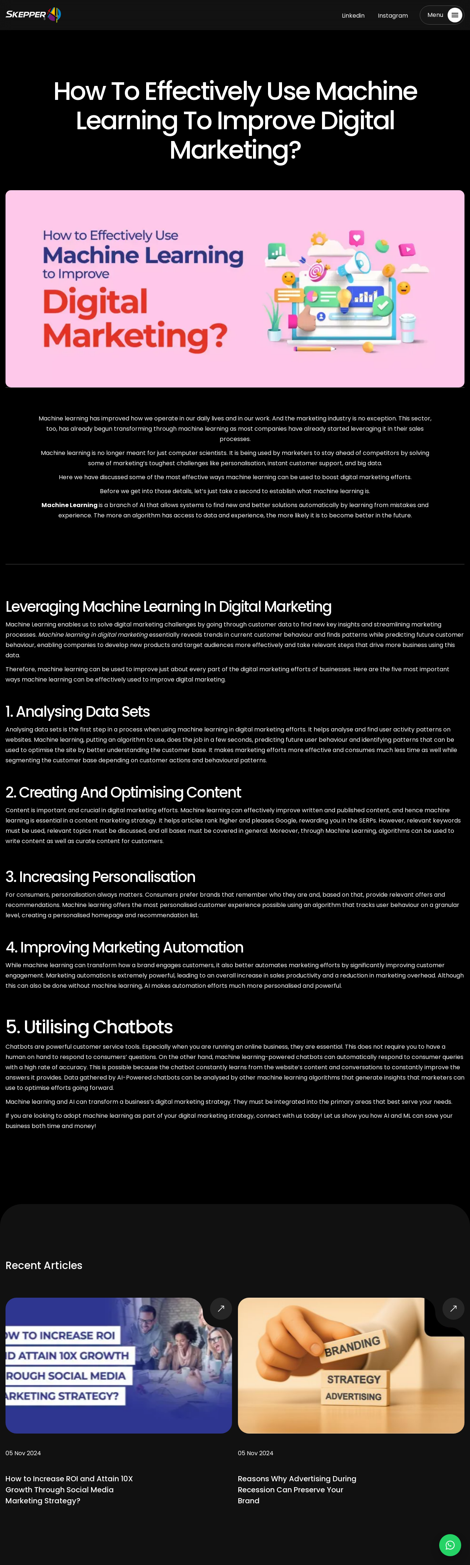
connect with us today (288, 1116)
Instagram (393, 15)
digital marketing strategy (193, 1102)
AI (72, 1102)
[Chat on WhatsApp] (450, 1545)
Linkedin (353, 15)
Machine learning (31, 1102)
